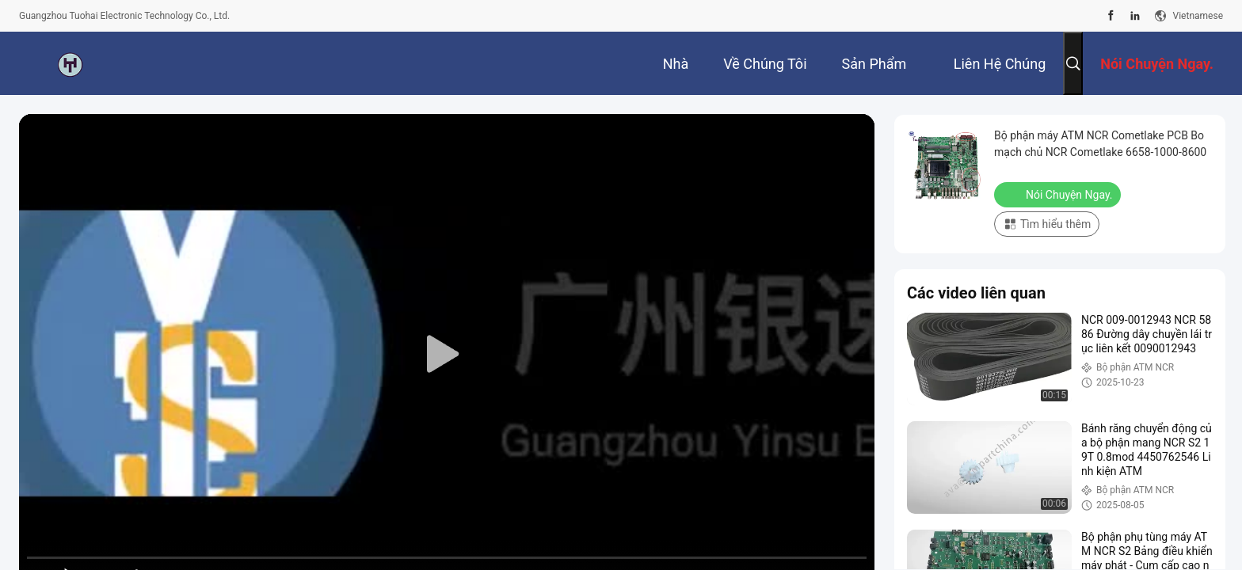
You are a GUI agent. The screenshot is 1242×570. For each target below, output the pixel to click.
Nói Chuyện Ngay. (1059, 194)
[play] (447, 354)
